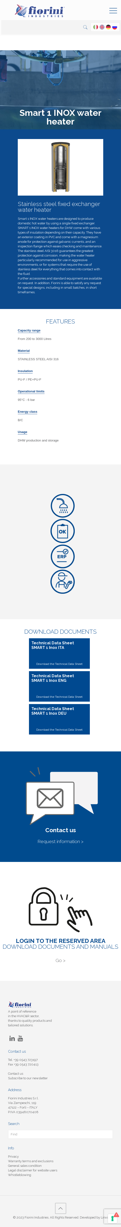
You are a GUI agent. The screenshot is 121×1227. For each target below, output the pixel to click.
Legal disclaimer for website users (32, 1170)
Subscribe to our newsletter (28, 1078)
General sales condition (25, 1166)
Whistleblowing (19, 1175)
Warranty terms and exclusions (30, 1161)
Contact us (15, 1073)
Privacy (13, 1156)
